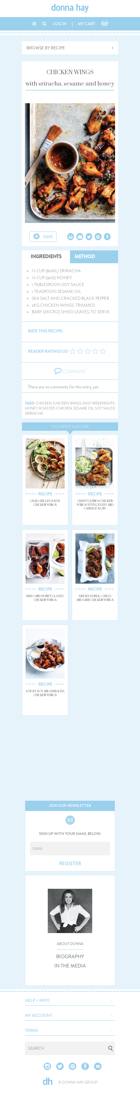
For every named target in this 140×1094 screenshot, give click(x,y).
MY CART (86, 24)
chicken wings (67, 403)
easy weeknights (99, 403)
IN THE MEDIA (70, 966)
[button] (70, 1000)
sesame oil (83, 408)
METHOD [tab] (85, 256)
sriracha (34, 413)
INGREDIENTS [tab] (46, 256)
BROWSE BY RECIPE (45, 48)
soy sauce (105, 408)
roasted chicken (55, 408)
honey (31, 408)
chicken (44, 403)
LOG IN (60, 24)
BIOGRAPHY (70, 956)
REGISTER (70, 863)
